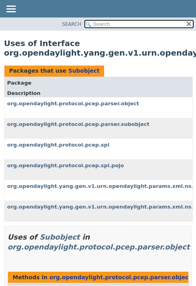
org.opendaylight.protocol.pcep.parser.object (73, 103)
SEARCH (72, 24)
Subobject (83, 71)
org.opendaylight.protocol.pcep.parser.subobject (78, 124)
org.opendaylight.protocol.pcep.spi (58, 145)
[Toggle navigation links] (10, 9)
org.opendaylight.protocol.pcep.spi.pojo (65, 165)
